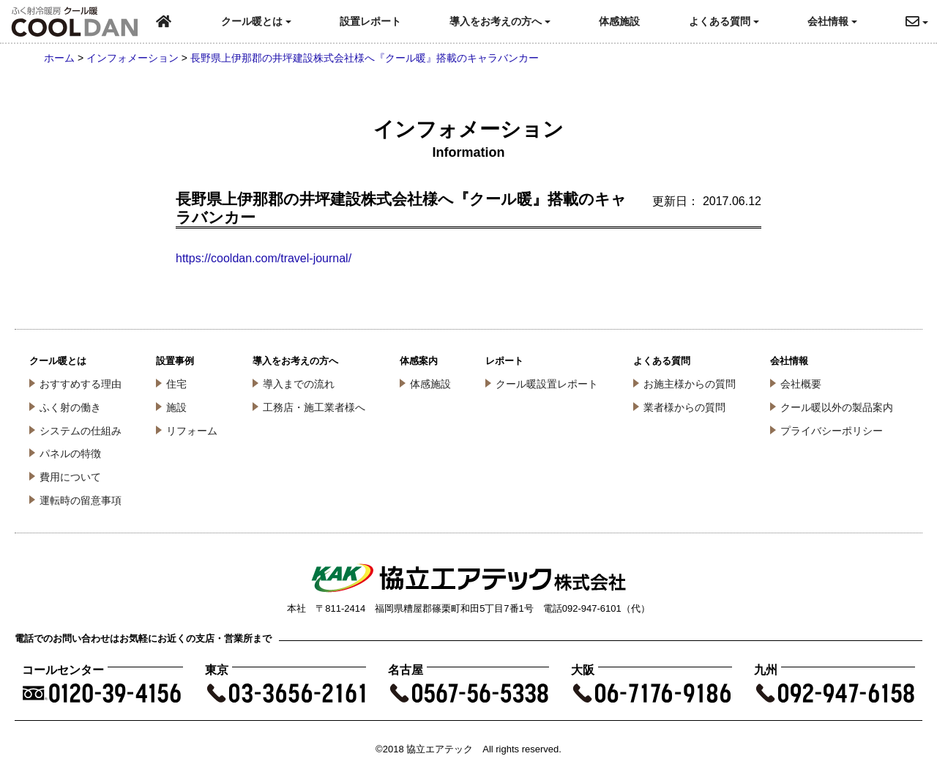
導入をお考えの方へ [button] (499, 21)
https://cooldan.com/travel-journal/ (263, 258)
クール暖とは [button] (256, 21)
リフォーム (191, 431)
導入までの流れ (299, 384)
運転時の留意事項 (81, 500)
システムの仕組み (81, 431)
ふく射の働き (70, 407)
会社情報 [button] (832, 21)
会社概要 (800, 384)
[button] (921, 21)
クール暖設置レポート (547, 384)
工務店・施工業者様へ (314, 407)
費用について (70, 477)
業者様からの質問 (684, 407)
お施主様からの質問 (689, 384)
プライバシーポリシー (831, 431)
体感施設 (619, 21)
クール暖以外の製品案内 (836, 407)
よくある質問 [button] (724, 21)
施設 (176, 407)
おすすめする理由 (81, 384)
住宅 (176, 384)
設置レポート (370, 21)
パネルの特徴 (70, 453)
